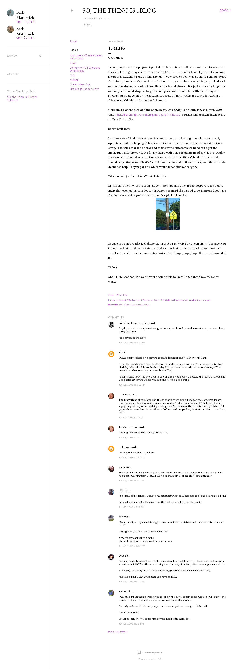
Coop (73, 63)
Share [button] (73, 41)
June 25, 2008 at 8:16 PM (131, 581)
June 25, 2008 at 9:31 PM (131, 623)
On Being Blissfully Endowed (163, 24)
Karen (122, 591)
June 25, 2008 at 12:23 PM (132, 417)
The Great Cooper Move (84, 89)
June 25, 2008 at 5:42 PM (131, 507)
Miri (121, 516)
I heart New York (80, 84)
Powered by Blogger (150, 652)
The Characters (94, 24)
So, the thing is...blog (119, 10)
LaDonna (124, 394)
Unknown (124, 447)
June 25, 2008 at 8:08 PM (132, 546)
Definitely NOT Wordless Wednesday (178, 300)
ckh (121, 490)
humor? (74, 79)
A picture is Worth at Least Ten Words (134, 300)
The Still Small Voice (123, 24)
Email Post (122, 295)
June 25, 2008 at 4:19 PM (131, 480)
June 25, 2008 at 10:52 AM (132, 384)
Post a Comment (118, 631)
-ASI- (159, 659)
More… (193, 24)
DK (121, 555)
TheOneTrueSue (128, 427)
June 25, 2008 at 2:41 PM (131, 457)
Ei (120, 352)
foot (72, 75)
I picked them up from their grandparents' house (147, 114)
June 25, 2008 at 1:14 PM (131, 437)
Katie (122, 467)
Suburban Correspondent (134, 323)
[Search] (225, 10)
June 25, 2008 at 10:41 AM (132, 342)
